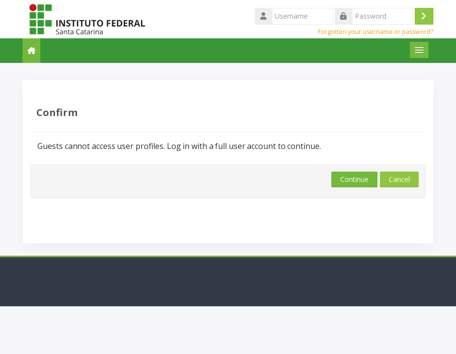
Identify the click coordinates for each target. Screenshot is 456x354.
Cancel (399, 179)
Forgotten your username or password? (375, 32)
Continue (354, 179)
